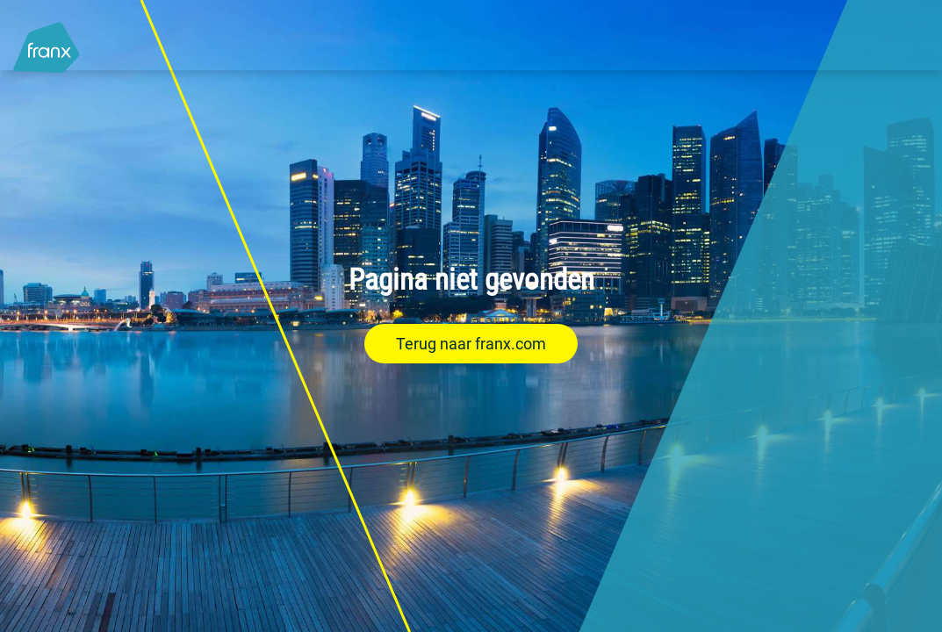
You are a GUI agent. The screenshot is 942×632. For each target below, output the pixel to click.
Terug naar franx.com (471, 343)
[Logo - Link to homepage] (46, 38)
